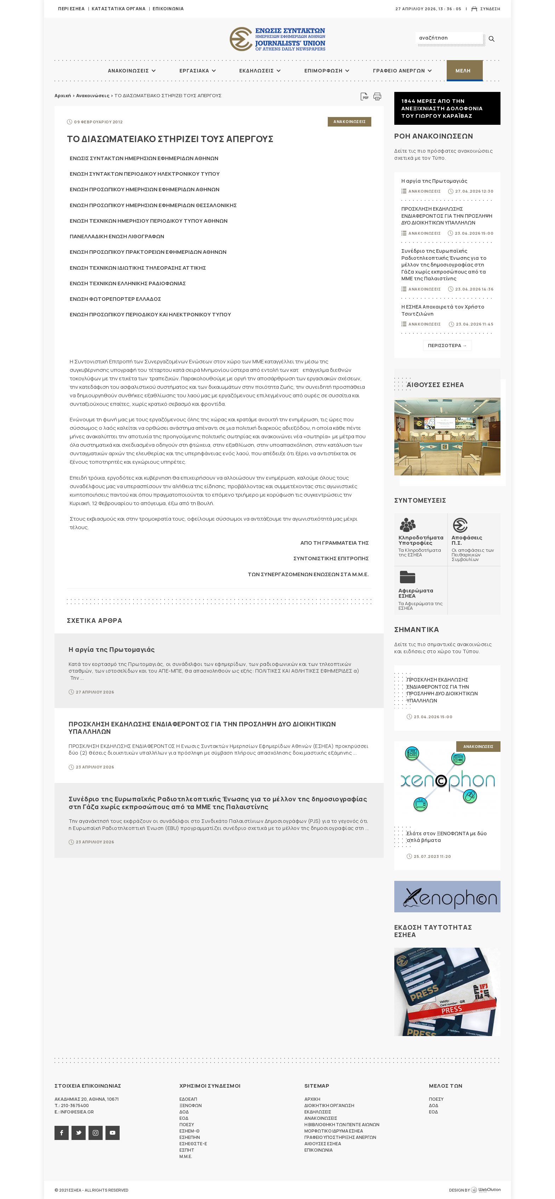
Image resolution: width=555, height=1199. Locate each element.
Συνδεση (490, 8)
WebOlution (485, 1190)
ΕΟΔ (183, 1118)
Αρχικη (312, 1099)
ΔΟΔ (184, 1112)
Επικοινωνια (168, 9)
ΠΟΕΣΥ (186, 1125)
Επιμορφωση (323, 70)
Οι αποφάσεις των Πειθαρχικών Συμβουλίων (474, 548)
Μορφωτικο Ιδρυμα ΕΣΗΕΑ (333, 1131)
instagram (95, 1133)
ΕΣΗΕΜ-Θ (189, 1131)
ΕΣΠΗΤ (186, 1150)
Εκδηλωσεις (256, 70)
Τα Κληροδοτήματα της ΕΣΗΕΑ (421, 546)
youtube (112, 1133)
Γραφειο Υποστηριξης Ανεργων (340, 1137)
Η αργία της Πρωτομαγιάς (112, 649)
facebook (62, 1133)
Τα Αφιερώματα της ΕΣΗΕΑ (421, 599)
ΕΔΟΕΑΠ (188, 1099)
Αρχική (63, 95)
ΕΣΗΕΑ (277, 39)
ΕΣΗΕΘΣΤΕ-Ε (193, 1144)
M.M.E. (185, 1156)
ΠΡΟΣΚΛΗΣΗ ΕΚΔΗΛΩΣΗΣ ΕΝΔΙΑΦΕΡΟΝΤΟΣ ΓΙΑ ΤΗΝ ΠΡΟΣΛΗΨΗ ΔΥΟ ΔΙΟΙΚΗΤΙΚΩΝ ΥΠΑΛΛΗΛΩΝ (202, 728)
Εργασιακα (194, 70)
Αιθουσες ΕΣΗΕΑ (435, 384)
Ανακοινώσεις (92, 95)
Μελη (463, 70)
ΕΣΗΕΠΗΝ (189, 1137)
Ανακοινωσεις (128, 70)
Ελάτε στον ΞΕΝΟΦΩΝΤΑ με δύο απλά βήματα (447, 837)
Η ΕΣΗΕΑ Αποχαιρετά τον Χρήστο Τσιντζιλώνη (442, 310)
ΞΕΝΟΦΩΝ (190, 1106)
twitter (78, 1133)
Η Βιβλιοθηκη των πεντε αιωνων (341, 1125)
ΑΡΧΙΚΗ (81, 70)
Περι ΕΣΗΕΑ (71, 9)
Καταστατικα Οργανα (118, 9)
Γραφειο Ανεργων (399, 70)
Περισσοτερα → (447, 345)
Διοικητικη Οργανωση (329, 1106)
